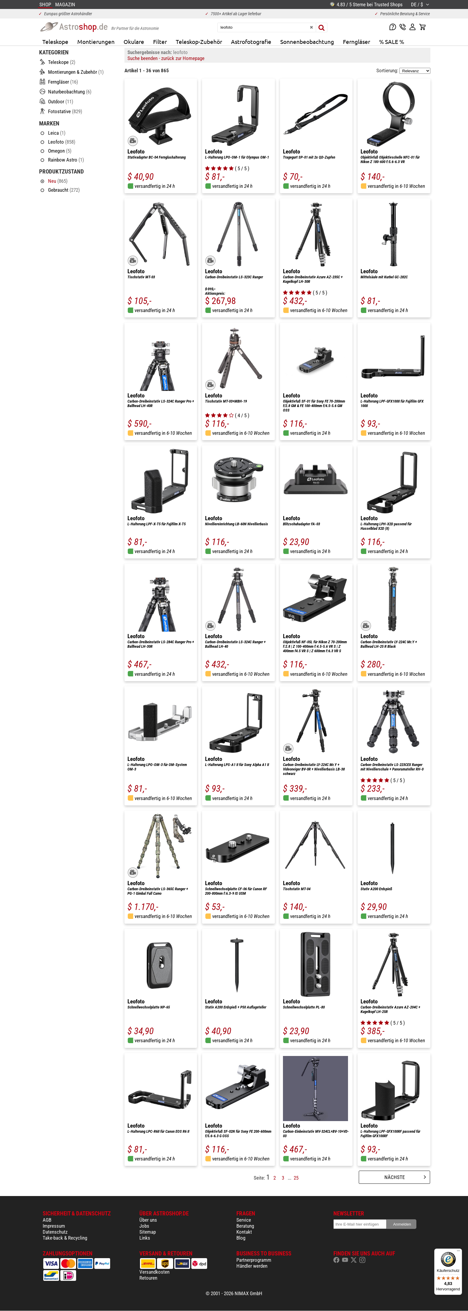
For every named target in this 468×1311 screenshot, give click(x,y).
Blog (240, 1238)
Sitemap (147, 1232)
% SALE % (391, 41)
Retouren (148, 1278)
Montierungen (96, 41)
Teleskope (55, 41)
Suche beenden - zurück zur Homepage (165, 58)
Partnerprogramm (253, 1260)
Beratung (245, 1226)
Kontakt (244, 1232)
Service (243, 1220)
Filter (160, 41)
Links (144, 1238)
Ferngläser (356, 41)
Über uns (148, 1220)
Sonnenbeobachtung (307, 41)
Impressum (54, 1226)
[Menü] (458, 1252)
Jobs (144, 1226)
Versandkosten (154, 1272)
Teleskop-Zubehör (199, 41)
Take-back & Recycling (65, 1238)
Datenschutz (55, 1232)
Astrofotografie (251, 41)
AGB (47, 1220)
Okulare (134, 41)
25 (296, 1178)
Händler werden (251, 1266)
